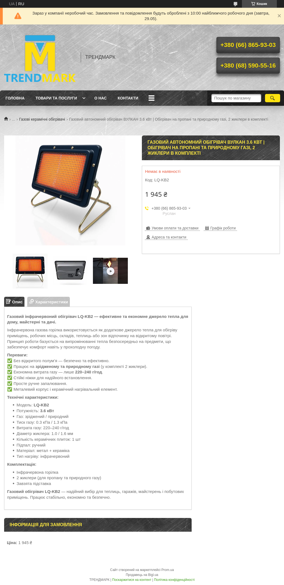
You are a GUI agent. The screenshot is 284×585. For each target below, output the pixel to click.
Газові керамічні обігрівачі (42, 119)
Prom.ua (167, 570)
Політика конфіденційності (174, 580)
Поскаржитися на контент (131, 580)
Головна (14, 98)
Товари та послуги (56, 98)
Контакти (128, 98)
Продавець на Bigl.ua (142, 575)
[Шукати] (272, 98)
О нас (100, 98)
